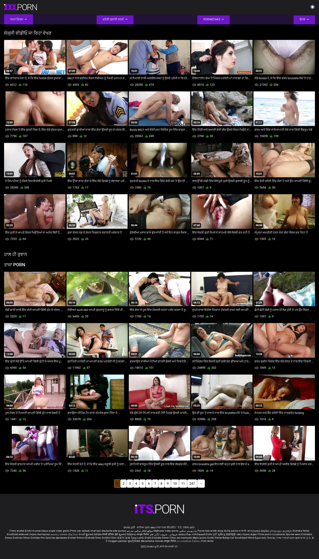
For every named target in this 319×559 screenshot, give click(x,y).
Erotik (148, 537)
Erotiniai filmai (22, 537)
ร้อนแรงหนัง (138, 537)
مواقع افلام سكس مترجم (140, 530)
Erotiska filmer (301, 530)
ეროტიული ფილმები (281, 530)
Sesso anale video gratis (55, 530)
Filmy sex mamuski (180, 537)
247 (192, 484)
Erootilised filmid (245, 537)
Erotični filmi (109, 537)
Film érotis (207, 541)
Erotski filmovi (76, 537)
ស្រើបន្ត (222, 534)
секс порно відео (247, 534)
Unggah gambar (118, 541)
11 (183, 484)
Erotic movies (33, 530)
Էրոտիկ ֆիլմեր (260, 530)
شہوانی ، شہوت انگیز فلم (164, 534)
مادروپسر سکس (188, 530)
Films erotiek (17, 530)
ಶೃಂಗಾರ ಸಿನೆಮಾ (94, 534)
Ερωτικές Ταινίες (265, 537)
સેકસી (82, 534)
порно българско (39, 534)
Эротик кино (294, 534)
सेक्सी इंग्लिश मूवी (110, 534)
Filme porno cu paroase (271, 534)
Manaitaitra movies (152, 541)
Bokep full (228, 537)
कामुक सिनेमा (143, 534)
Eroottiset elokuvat (18, 534)
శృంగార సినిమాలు (128, 534)
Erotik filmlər (215, 537)
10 (175, 484)
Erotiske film (38, 537)
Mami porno (200, 537)
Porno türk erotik (207, 530)
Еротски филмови (57, 537)
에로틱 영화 (124, 537)
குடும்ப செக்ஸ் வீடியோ (64, 534)
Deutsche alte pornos (114, 530)
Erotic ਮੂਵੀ (212, 534)
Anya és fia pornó (227, 530)
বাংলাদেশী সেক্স (244, 530)
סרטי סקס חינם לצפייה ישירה (290, 537)
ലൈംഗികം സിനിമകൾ (192, 534)
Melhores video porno (166, 530)
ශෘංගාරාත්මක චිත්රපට (189, 541)
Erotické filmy (93, 537)
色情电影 (231, 534)
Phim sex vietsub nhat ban (85, 530)
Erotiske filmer (160, 537)
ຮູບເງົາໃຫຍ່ (134, 541)
